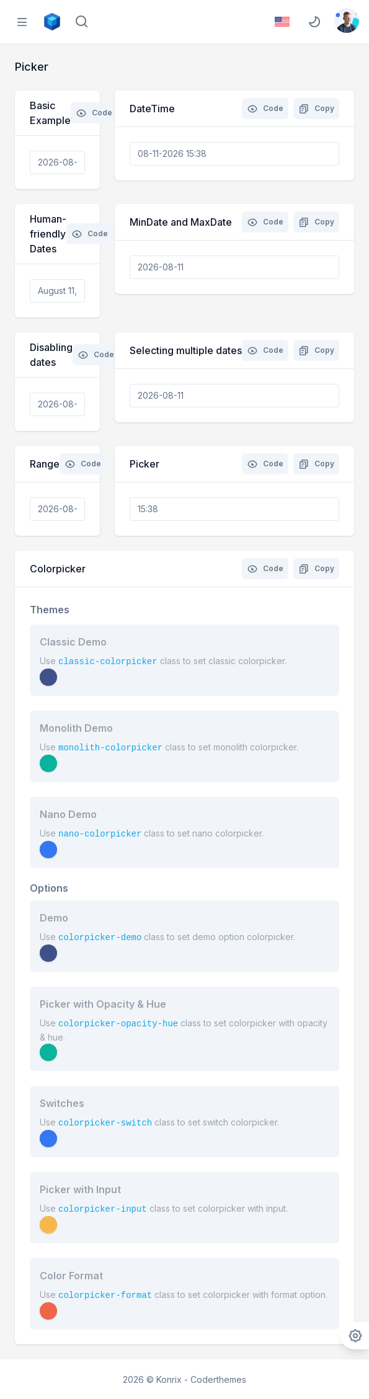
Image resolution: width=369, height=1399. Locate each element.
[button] (48, 677)
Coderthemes (218, 1379)
